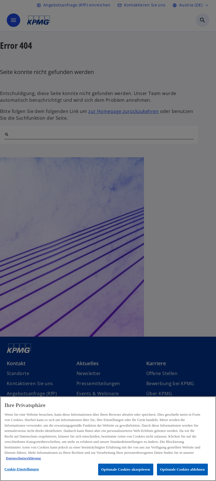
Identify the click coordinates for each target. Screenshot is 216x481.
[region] (108, 438)
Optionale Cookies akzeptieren (125, 469)
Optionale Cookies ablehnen (182, 469)
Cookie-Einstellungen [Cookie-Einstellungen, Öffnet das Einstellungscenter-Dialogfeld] (21, 469)
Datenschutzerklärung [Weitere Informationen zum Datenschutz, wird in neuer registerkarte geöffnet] (23, 458)
